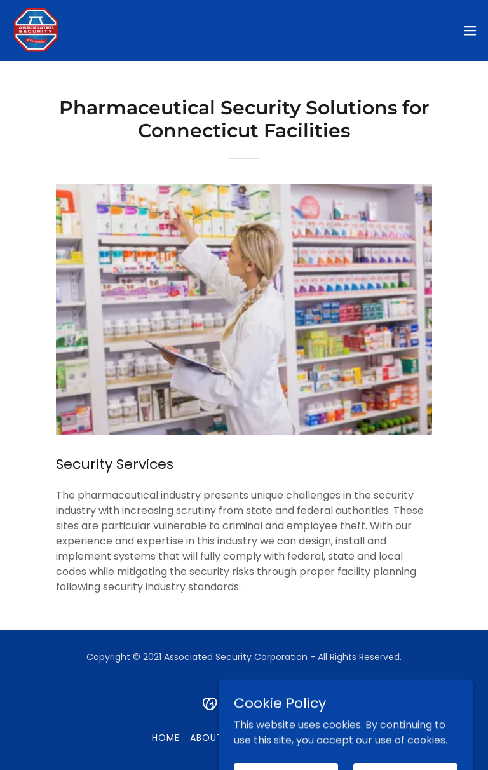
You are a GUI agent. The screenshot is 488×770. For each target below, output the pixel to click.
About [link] (206, 737)
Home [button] (166, 737)
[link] (35, 30)
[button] (470, 30)
